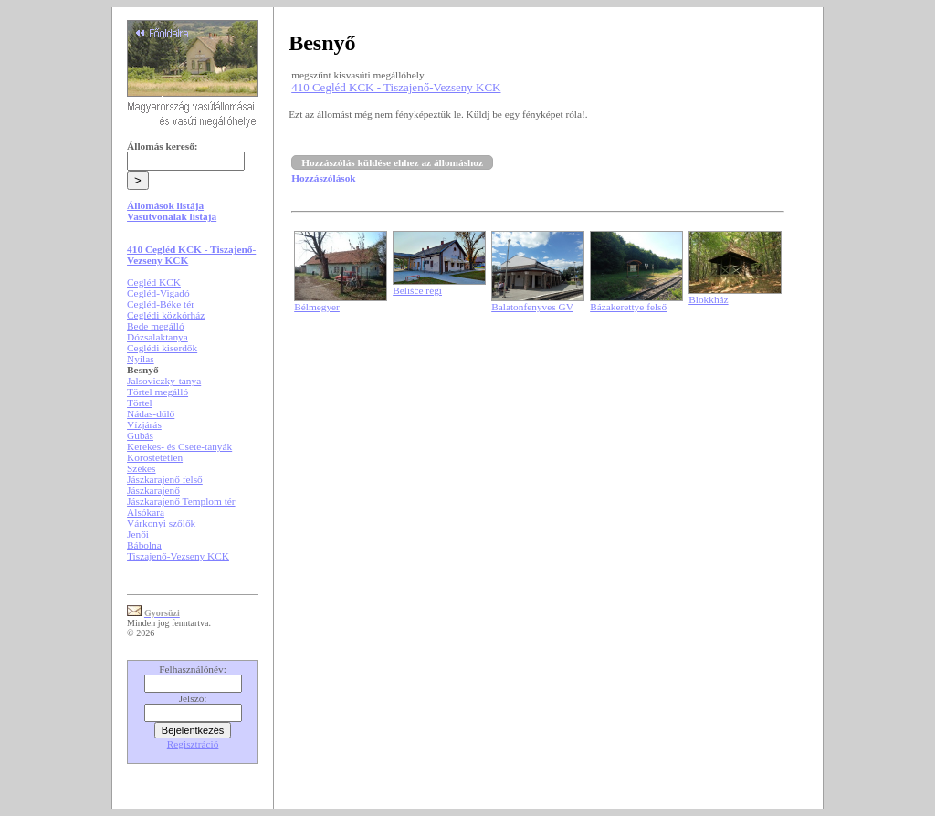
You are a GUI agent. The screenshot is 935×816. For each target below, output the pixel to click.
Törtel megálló (157, 391)
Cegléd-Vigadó (158, 293)
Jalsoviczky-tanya (164, 380)
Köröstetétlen (155, 457)
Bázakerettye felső (628, 306)
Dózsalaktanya (157, 336)
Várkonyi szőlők (161, 523)
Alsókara (145, 512)
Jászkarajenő (153, 490)
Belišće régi (417, 290)
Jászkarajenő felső (165, 479)
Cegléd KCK (154, 282)
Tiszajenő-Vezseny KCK (178, 555)
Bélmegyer (317, 306)
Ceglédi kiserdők (162, 347)
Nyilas (140, 358)
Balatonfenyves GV (532, 306)
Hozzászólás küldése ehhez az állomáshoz (392, 162)
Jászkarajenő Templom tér (181, 501)
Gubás (140, 435)
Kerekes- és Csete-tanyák (179, 446)
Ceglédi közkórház (166, 314)
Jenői (138, 533)
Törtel (139, 402)
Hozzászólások (323, 178)
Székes (141, 468)
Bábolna (144, 544)
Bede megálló (155, 325)
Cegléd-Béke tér (160, 303)
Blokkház (708, 299)
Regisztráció (193, 743)
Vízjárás (144, 424)
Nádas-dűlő (150, 413)
